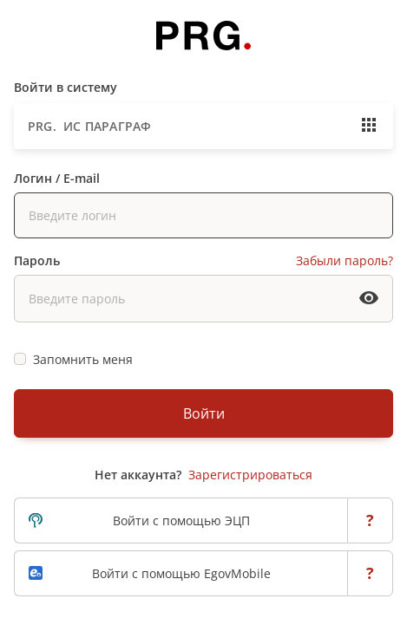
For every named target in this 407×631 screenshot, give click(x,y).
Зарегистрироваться (250, 474)
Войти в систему (65, 87)
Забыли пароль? (344, 260)
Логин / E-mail (57, 178)
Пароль (37, 260)
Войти (204, 413)
